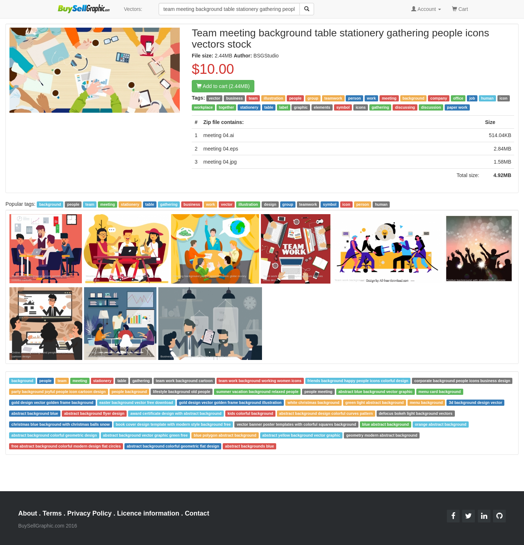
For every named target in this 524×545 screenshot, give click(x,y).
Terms (52, 513)
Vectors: (133, 9)
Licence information (148, 513)
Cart (460, 8)
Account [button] (426, 9)
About (27, 513)
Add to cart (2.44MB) (223, 86)
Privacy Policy (89, 513)
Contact (197, 513)
